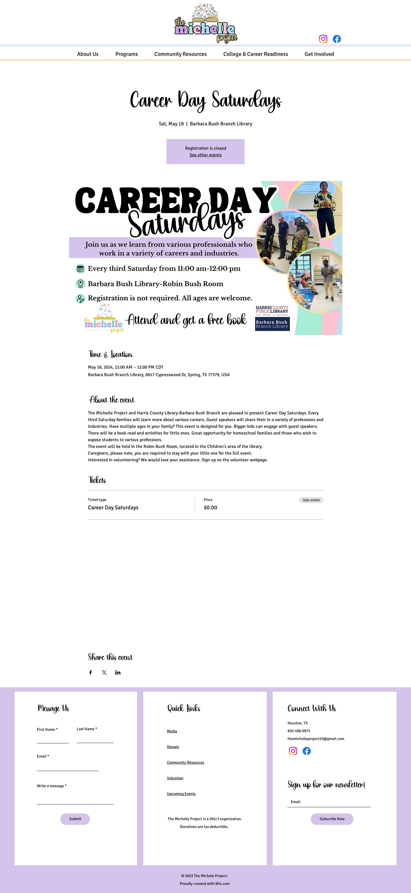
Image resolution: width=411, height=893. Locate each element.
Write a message (50, 786)
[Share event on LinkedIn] (118, 672)
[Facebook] (336, 39)
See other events (206, 155)
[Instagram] (323, 39)
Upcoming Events (181, 793)
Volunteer (175, 778)
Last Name (85, 729)
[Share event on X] (104, 672)
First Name (46, 730)
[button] (88, 50)
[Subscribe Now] (332, 819)
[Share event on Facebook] (90, 672)
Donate (173, 746)
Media (172, 731)
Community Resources (185, 762)
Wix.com (222, 883)
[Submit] (75, 819)
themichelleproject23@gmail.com (316, 738)
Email (41, 756)
